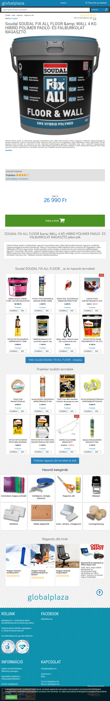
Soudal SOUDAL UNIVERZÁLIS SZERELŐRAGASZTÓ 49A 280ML (43, 400)
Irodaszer (20, 15)
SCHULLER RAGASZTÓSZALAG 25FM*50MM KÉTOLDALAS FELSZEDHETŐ (92, 400)
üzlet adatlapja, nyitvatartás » (17, 179)
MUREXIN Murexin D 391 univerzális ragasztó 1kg (42, 340)
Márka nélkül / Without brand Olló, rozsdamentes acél (67, 340)
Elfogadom (11, 697)
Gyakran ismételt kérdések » (12, 668)
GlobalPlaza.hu (46, 619)
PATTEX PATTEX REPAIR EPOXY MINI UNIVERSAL (18, 441)
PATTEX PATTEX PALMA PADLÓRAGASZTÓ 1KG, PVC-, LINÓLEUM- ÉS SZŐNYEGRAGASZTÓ (92, 340)
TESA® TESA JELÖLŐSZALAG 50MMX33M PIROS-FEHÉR (67, 300)
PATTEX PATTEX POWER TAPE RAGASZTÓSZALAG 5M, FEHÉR (42, 441)
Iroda (13, 15)
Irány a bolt (55, 220)
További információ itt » (15, 694)
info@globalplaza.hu (49, 668)
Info (22, 311)
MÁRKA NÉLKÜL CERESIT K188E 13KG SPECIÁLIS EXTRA (17, 300)
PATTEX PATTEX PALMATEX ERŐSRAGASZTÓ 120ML (18, 340)
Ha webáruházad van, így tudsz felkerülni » (17, 636)
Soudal (14, 18)
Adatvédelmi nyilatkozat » (11, 676)
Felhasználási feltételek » (10, 679)
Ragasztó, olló (29, 15)
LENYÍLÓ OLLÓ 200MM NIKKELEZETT (67, 441)
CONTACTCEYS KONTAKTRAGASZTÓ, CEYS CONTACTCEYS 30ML (92, 300)
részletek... (9, 150)
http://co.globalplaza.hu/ (50, 684)
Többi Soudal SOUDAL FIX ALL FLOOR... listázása (55, 360)
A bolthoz (13, 311)
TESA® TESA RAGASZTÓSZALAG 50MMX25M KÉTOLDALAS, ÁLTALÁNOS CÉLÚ (18, 400)
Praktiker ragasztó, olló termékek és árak (55, 460)
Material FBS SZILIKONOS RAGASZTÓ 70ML (92, 441)
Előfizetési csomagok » (10, 671)
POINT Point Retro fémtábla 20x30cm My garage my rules (67, 400)
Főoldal (7, 15)
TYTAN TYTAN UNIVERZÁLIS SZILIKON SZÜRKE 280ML (42, 300)
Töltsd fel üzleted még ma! (14, 631)
